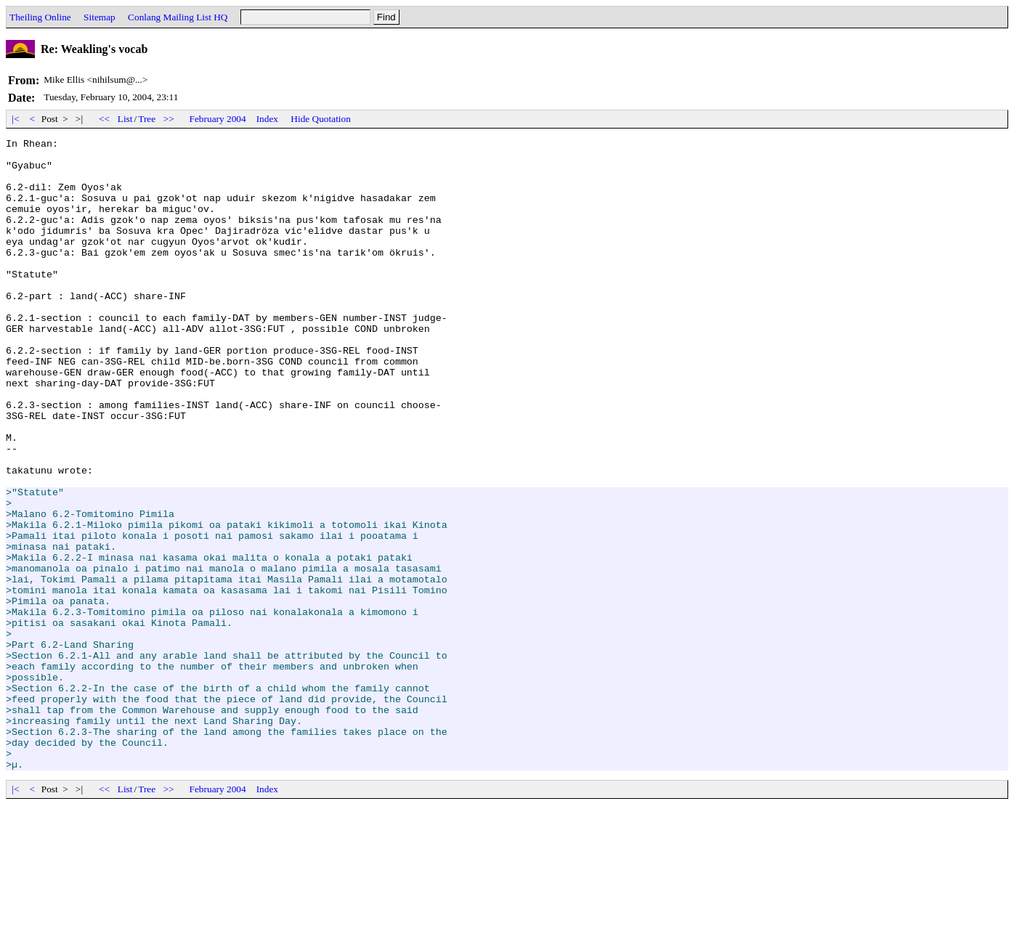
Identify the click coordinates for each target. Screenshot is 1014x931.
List (125, 118)
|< (15, 118)
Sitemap (99, 17)
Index (267, 118)
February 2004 (218, 118)
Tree (146, 118)
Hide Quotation (321, 118)
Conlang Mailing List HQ (177, 17)
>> (169, 118)
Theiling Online (40, 17)
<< (105, 118)
